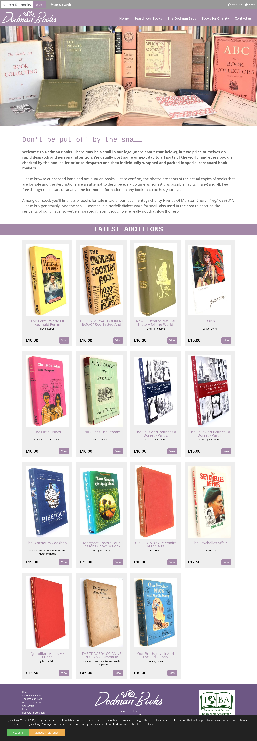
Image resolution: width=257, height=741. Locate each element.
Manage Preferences (47, 732)
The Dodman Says (182, 18)
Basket (250, 4)
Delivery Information (33, 712)
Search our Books (148, 18)
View (64, 341)
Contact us (243, 18)
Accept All (18, 732)
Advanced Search (60, 4)
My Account (235, 4)
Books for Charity (215, 18)
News (25, 709)
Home (124, 18)
